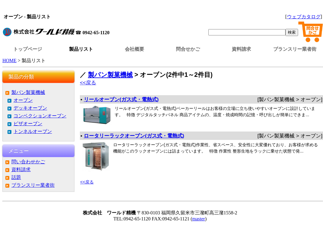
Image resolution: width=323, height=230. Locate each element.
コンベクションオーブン (40, 115)
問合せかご (188, 49)
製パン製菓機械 (28, 92)
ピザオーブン (28, 123)
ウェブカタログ (304, 16)
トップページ (27, 49)
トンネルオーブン (33, 131)
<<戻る (88, 83)
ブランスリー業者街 (294, 49)
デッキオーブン (30, 107)
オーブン (23, 100)
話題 (16, 177)
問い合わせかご (28, 161)
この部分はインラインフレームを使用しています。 (162, 7)
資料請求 (241, 49)
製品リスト (81, 49)
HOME (9, 60)
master (198, 218)
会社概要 (134, 49)
